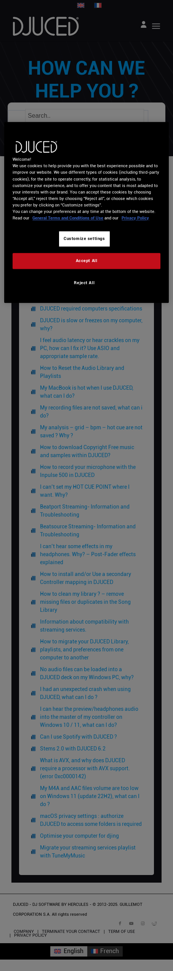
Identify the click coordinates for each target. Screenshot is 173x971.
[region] (86, 212)
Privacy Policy (135, 218)
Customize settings (84, 238)
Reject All (84, 282)
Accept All (87, 260)
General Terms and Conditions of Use (67, 218)
